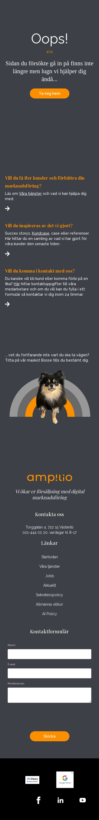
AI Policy (49, 614)
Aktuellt (49, 585)
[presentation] (48, 715)
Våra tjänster (30, 193)
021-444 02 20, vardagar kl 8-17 (49, 533)
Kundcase (40, 233)
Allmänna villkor (49, 604)
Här (17, 284)
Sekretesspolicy (49, 595)
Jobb (49, 576)
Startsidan (49, 557)
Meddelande (16, 683)
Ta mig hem (49, 93)
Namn (12, 645)
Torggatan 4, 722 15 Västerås (50, 527)
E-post (11, 664)
